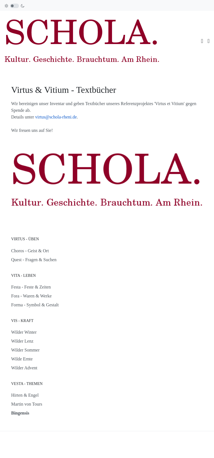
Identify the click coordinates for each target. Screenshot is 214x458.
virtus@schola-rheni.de (56, 117)
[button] (209, 41)
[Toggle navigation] (202, 41)
